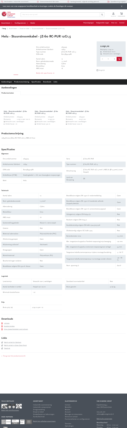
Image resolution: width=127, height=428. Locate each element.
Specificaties (36, 82)
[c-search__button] (102, 14)
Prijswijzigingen (88, 23)
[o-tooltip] (108, 59)
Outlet (32, 23)
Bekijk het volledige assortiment (44, 421)
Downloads (47, 82)
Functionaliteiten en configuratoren (77, 419)
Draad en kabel (38, 412)
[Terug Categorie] (4, 28)
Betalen (67, 409)
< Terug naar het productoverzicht (13, 356)
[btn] (121, 6)
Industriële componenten (42, 407)
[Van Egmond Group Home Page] (8, 14)
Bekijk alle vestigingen (104, 419)
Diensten (68, 423)
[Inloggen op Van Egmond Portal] (113, 14)
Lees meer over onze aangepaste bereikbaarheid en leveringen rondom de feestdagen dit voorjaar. (38, 6)
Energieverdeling (39, 409)
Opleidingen (69, 426)
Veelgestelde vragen (102, 23)
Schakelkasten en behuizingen (43, 414)
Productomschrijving (21, 82)
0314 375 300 (101, 412)
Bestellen (68, 407)
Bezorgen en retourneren (73, 414)
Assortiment (5, 23)
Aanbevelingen (6, 82)
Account (68, 412)
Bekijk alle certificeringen (10, 410)
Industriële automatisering (42, 405)
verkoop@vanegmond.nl (105, 414)
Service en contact (71, 417)
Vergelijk (102, 70)
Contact (121, 23)
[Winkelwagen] (122, 14)
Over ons (114, 23)
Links (55, 82)
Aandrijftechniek (39, 417)
